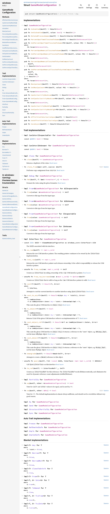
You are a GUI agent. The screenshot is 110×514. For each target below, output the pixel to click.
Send (31, 406)
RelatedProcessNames (40, 36)
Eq (30, 402)
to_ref (30, 368)
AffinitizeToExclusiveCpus (43, 117)
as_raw (30, 250)
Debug (31, 176)
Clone (31, 156)
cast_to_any (32, 295)
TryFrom (39, 496)
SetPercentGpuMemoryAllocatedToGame (47, 54)
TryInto (39, 504)
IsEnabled (35, 29)
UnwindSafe (34, 435)
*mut (46, 250)
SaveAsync (35, 124)
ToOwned (36, 488)
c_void (51, 250)
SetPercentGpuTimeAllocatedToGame (46, 43)
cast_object (32, 338)
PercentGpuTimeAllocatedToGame (45, 39)
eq (28, 383)
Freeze (32, 423)
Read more (53, 163)
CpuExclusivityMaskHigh (41, 106)
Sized (40, 449)
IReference (81, 39)
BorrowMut (37, 461)
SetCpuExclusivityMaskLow (42, 98)
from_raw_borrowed (42, 277)
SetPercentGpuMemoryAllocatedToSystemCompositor (53, 70)
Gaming (33, 2)
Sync (31, 413)
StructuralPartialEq (39, 409)
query (36, 361)
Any (65, 295)
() (74, 32)
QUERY (32, 139)
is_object (31, 309)
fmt (28, 179)
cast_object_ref (34, 322)
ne (28, 391)
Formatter (50, 179)
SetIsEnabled (37, 32)
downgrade (31, 354)
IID (31, 243)
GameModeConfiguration (40, 25)
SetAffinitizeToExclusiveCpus (44, 120)
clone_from (32, 167)
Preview (39, 2)
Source (106, 167)
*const (54, 361)
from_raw (38, 269)
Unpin (31, 431)
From (31, 188)
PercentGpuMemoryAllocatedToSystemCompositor (52, 61)
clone (29, 159)
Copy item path (59, 5)
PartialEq (34, 379)
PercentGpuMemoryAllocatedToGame (46, 50)
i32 (88, 39)
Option (75, 277)
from (29, 192)
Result (66, 179)
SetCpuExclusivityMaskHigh (43, 109)
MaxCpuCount (36, 84)
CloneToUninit (39, 469)
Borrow (35, 453)
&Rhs (45, 391)
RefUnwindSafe (36, 427)
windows (27, 2)
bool (59, 29)
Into (37, 480)
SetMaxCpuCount (38, 87)
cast (29, 284)
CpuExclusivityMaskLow (41, 95)
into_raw (31, 260)
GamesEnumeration (50, 2)
